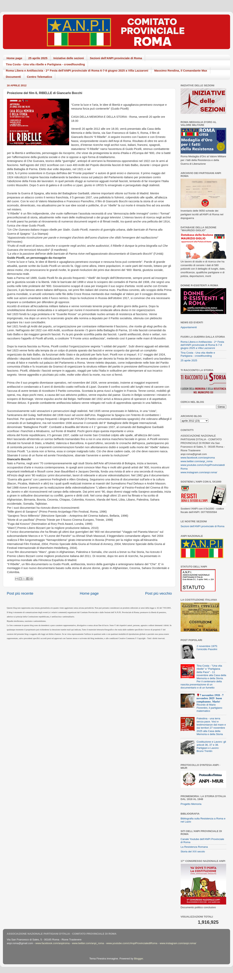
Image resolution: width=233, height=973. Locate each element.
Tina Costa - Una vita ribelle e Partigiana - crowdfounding (45, 64)
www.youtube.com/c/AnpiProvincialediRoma (131, 943)
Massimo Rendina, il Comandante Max (180, 70)
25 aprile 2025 (37, 58)
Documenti (13, 76)
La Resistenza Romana (194, 846)
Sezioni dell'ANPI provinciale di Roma (116, 58)
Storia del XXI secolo (193, 851)
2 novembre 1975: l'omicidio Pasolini (207, 648)
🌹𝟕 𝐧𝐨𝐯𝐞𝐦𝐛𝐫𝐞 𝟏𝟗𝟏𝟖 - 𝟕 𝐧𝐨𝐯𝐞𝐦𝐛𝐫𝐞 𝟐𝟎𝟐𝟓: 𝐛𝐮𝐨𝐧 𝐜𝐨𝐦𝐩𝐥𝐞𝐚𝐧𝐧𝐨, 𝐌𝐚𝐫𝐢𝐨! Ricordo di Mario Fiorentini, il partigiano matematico (209, 703)
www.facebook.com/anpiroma (198, 457)
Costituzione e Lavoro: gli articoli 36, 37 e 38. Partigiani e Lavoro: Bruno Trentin (211, 746)
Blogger (138, 958)
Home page (14, 58)
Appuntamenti (189, 327)
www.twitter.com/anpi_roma (196, 461)
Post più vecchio (158, 593)
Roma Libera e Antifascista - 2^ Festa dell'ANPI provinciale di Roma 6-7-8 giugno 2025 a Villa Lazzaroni (77, 70)
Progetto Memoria (191, 804)
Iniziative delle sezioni (68, 58)
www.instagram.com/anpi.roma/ (199, 472)
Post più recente (20, 593)
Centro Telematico (39, 76)
